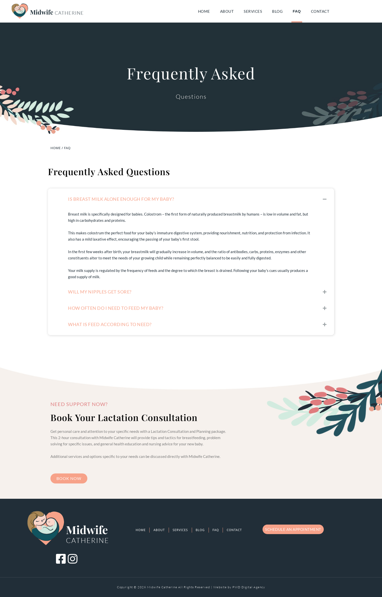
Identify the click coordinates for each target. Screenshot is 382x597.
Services (253, 11)
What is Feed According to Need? (110, 324)
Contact (320, 11)
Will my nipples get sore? (100, 291)
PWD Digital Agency (248, 587)
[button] (191, 199)
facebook (363, 11)
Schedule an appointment (293, 529)
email (349, 11)
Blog (277, 11)
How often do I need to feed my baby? (115, 308)
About (227, 11)
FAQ (297, 11)
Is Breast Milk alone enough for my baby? (121, 199)
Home (204, 11)
